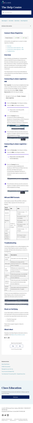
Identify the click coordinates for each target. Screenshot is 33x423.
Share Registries (24, 20)
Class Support (4, 20)
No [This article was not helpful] (20, 346)
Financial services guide (7, 419)
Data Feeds (17, 20)
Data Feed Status (5, 364)
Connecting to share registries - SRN (15, 49)
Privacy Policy (5, 420)
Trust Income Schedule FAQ (8, 371)
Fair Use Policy (13, 420)
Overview (9, 46)
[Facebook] (5, 337)
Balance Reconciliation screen (18, 334)
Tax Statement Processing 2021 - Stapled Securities (13, 373)
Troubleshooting (10, 51)
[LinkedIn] (8, 337)
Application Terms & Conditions (20, 419)
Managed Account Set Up (7, 369)
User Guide (11, 20)
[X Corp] (6, 337)
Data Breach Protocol (23, 420)
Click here (15, 397)
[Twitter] (5, 415)
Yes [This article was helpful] (13, 346)
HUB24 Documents (6, 366)
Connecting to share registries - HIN (15, 47)
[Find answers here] (16, 12)
